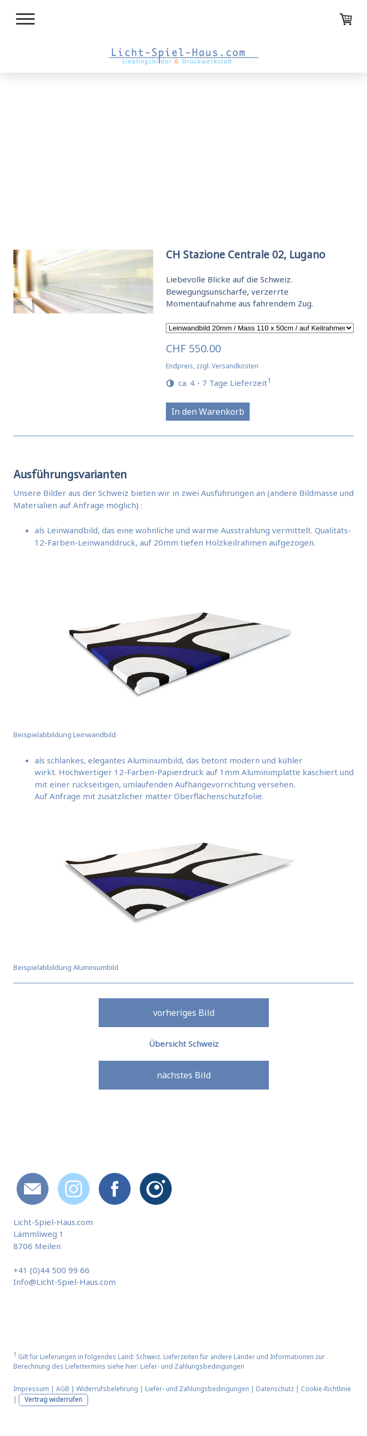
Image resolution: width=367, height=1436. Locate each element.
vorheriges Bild (183, 1013)
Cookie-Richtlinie (326, 1388)
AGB (62, 1388)
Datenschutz (275, 1388)
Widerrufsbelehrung (107, 1388)
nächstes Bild (184, 1075)
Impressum (31, 1388)
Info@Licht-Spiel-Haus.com (64, 1281)
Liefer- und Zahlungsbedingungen (192, 1366)
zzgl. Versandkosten (227, 365)
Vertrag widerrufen (53, 1399)
